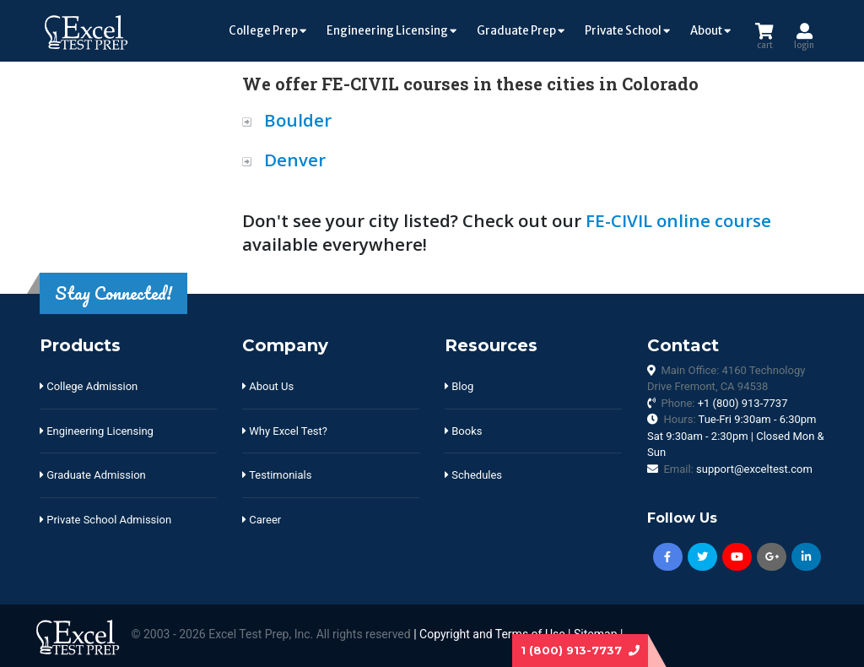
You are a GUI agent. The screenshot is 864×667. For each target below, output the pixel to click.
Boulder (298, 120)
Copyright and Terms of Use (492, 635)
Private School (627, 31)
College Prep (267, 31)
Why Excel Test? (284, 431)
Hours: (735, 435)
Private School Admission (105, 519)
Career (261, 519)
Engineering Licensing (391, 31)
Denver (295, 159)
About (710, 31)
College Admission (89, 386)
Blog (459, 386)
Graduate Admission (93, 475)
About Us (268, 386)
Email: (737, 469)
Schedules (473, 475)
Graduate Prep (520, 31)
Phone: (724, 403)
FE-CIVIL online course (678, 220)
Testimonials (276, 475)
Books (463, 431)
